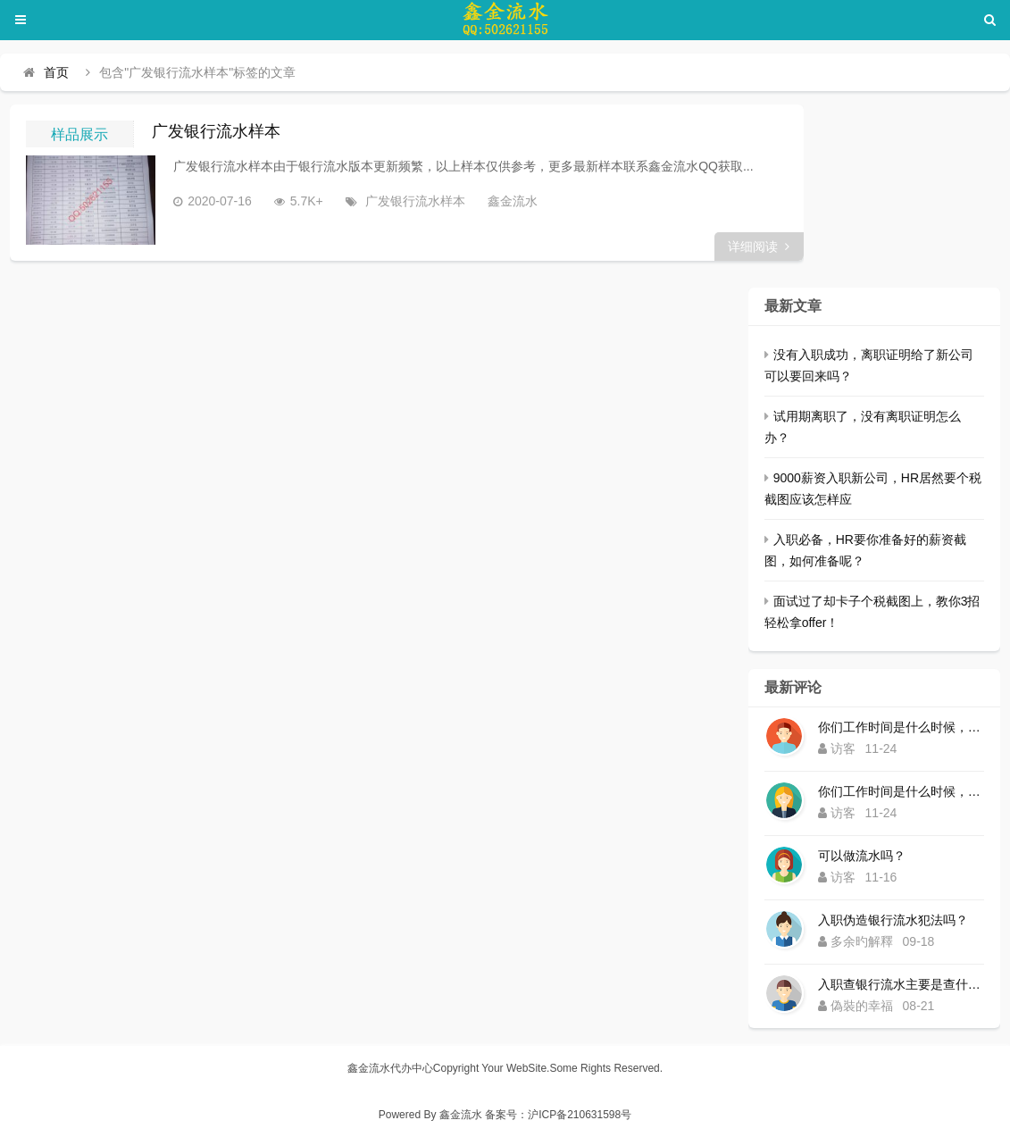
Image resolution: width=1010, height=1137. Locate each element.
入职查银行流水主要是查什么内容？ (901, 984)
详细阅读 (758, 246)
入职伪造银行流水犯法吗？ (893, 920)
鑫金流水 (513, 201)
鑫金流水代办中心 (390, 1068)
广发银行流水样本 (216, 131)
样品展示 (79, 134)
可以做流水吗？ (862, 856)
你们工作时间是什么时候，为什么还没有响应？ (901, 727)
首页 (56, 72)
